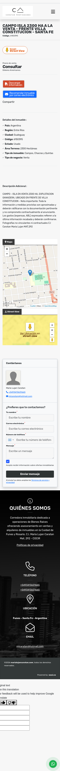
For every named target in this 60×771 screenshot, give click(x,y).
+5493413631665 (17, 392)
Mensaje (10, 445)
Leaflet (33, 306)
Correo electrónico (15, 423)
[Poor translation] (12, 702)
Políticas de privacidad (30, 545)
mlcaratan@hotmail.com (20, 396)
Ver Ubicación (28, 333)
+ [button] (7, 249)
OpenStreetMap (50, 306)
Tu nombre (11, 412)
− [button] (7, 254)
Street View (15, 49)
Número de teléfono (16, 434)
